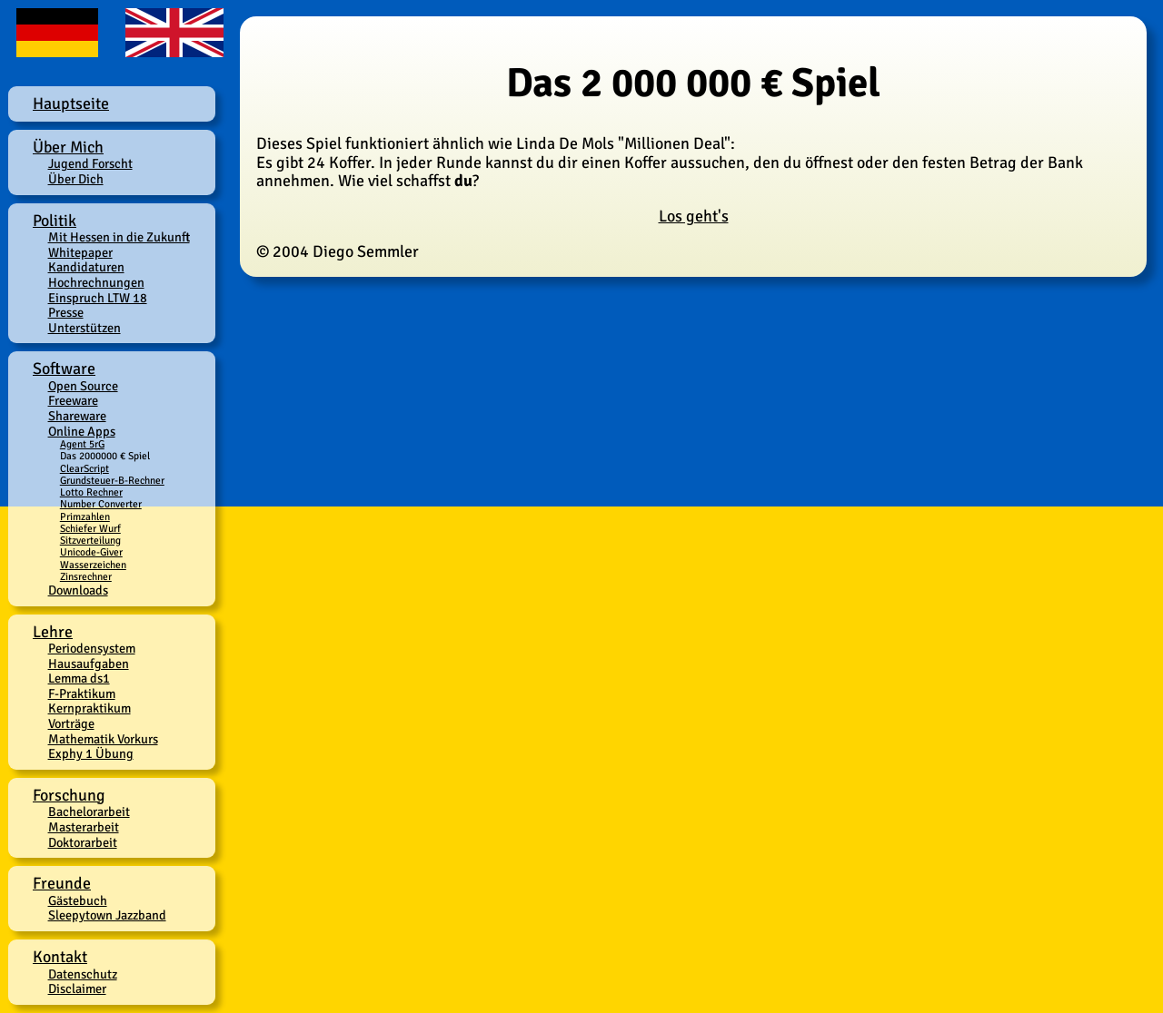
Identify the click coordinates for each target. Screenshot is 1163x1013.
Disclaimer (77, 988)
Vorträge (71, 723)
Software (64, 369)
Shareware (77, 416)
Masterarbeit (83, 827)
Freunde (62, 883)
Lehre (53, 632)
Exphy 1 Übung (91, 753)
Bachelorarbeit (89, 811)
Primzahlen (85, 516)
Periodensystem (91, 648)
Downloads (78, 590)
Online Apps (81, 431)
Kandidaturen (86, 267)
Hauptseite (71, 103)
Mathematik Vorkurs (103, 739)
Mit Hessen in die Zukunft (119, 237)
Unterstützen (84, 328)
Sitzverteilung (90, 540)
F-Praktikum (81, 693)
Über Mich (68, 147)
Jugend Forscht (90, 163)
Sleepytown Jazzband (107, 915)
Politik (54, 221)
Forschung (69, 795)
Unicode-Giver (91, 552)
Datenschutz (82, 974)
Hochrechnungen (96, 282)
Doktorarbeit (82, 842)
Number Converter (101, 503)
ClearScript (84, 468)
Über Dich (76, 179)
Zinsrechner (86, 576)
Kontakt (60, 957)
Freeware (73, 400)
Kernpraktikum (89, 708)
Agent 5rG (82, 444)
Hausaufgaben (88, 663)
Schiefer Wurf (90, 528)
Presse (66, 312)
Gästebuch (77, 900)
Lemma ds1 (79, 678)
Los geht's (694, 216)
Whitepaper (80, 252)
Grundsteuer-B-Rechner (112, 480)
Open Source (83, 386)
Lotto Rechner (91, 492)
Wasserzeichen (93, 564)
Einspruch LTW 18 (97, 298)
